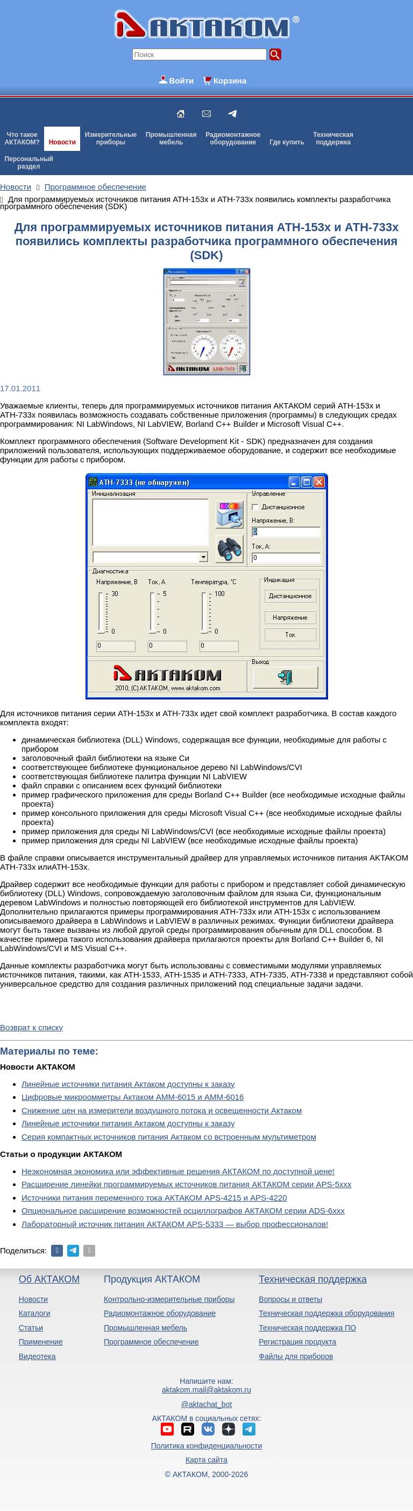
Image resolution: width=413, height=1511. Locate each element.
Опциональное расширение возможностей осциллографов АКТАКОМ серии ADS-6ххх (183, 1210)
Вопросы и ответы (290, 1299)
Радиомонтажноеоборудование (232, 138)
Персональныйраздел (28, 162)
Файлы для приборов (296, 1356)
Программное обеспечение (151, 1341)
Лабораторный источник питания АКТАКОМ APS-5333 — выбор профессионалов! (175, 1224)
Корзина (229, 80)
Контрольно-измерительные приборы (169, 1299)
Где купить (286, 142)
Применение (41, 1341)
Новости (62, 142)
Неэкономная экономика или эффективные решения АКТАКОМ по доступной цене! (178, 1171)
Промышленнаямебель (171, 138)
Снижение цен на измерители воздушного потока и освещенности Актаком (162, 1110)
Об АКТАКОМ (49, 1279)
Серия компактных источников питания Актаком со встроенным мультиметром (169, 1136)
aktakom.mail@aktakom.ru (206, 1389)
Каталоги (35, 1313)
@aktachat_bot (206, 1404)
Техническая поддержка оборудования (326, 1313)
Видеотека (37, 1356)
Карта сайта (206, 1459)
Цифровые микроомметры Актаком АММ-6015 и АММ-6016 (133, 1096)
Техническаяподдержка (333, 138)
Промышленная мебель (145, 1327)
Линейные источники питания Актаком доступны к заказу (128, 1084)
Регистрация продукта (297, 1341)
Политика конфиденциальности (206, 1445)
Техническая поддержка (313, 1279)
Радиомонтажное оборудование (160, 1313)
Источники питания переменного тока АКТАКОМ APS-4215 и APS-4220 (154, 1197)
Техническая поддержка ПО (307, 1327)
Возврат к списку (31, 1027)
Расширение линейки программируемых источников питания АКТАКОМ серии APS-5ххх (187, 1184)
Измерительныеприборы (111, 138)
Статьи (31, 1327)
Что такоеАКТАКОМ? (22, 138)
